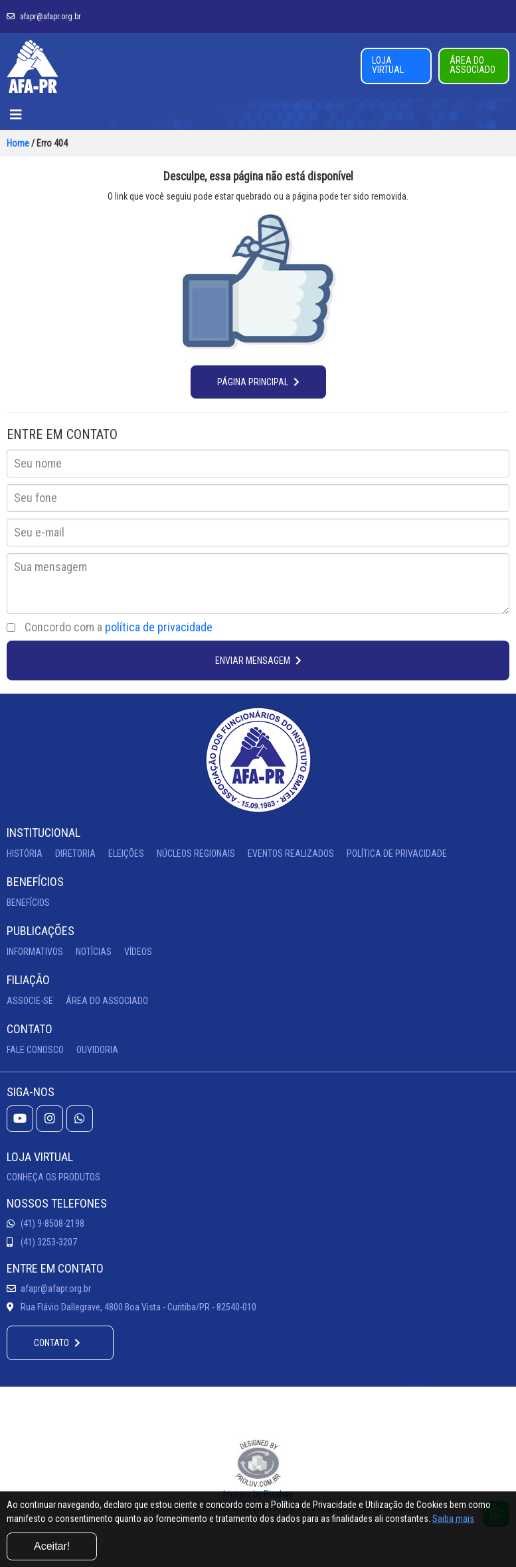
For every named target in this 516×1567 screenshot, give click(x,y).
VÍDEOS (138, 951)
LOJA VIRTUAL (388, 65)
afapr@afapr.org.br (44, 16)
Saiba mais (453, 1518)
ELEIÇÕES (126, 853)
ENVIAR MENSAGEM (258, 660)
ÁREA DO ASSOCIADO (472, 65)
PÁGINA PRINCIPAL (258, 382)
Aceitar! (52, 1546)
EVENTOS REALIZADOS (291, 853)
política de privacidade (159, 627)
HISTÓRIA (25, 853)
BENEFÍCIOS (28, 902)
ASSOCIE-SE (30, 1000)
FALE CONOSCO (35, 1049)
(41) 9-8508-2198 (45, 1223)
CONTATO (57, 1343)
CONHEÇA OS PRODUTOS (53, 1177)
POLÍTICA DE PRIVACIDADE (397, 853)
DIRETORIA (75, 853)
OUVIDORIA (97, 1049)
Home (18, 143)
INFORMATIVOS (35, 951)
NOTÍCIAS (94, 951)
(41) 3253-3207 (42, 1242)
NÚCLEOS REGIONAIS (196, 853)
